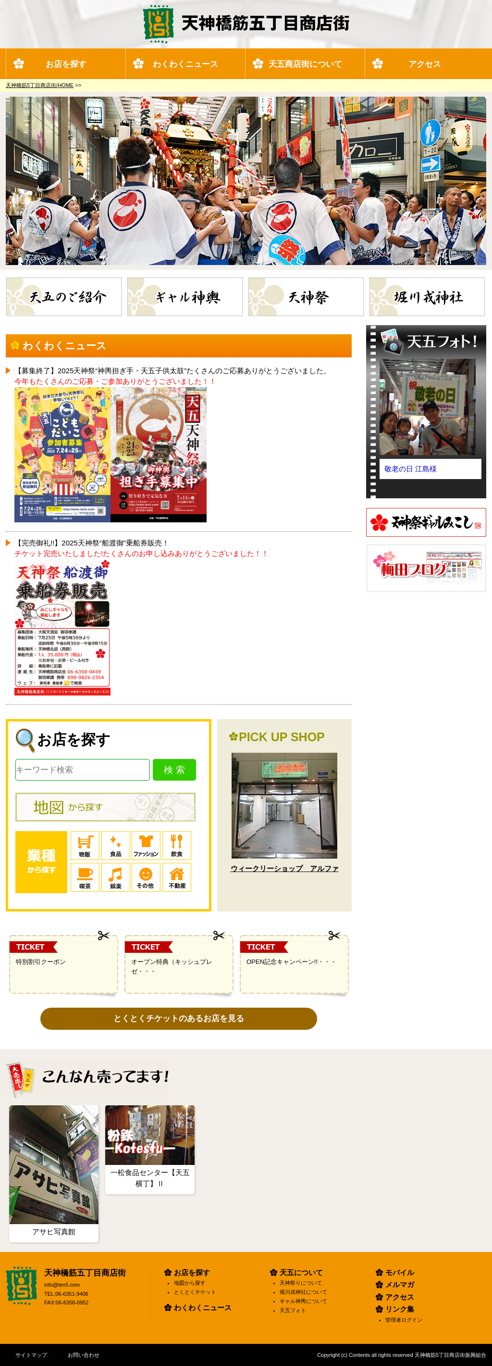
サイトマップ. (32, 1355)
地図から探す (190, 1283)
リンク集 (399, 1309)
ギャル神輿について (303, 1301)
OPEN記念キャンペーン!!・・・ (291, 961)
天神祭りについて (301, 1283)
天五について (301, 1272)
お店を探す (66, 64)
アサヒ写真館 (53, 1231)
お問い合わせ (83, 1355)
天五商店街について (305, 64)
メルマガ (399, 1284)
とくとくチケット (195, 1292)
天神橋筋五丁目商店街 (85, 1272)
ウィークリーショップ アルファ (285, 868)
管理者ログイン (403, 1320)
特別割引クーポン (41, 961)
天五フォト (293, 1310)
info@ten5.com (62, 1285)
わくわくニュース (185, 64)
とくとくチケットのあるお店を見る (178, 1018)
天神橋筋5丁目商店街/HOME (40, 85)
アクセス (424, 64)
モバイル (399, 1272)
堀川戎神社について (303, 1292)
